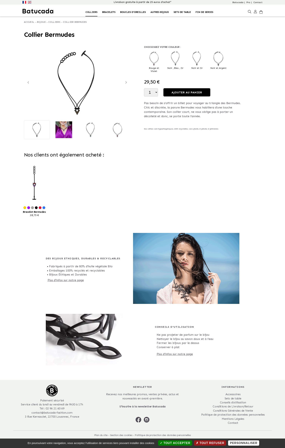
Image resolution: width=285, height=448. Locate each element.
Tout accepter (175, 443)
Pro (248, 2)
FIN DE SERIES (204, 12)
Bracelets (108, 12)
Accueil (29, 22)
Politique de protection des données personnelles (233, 414)
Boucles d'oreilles (133, 12)
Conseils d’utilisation (233, 402)
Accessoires (232, 394)
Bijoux (41, 22)
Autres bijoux (159, 12)
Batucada (237, 2)
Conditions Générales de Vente (233, 410)
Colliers (91, 12)
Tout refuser (210, 443)
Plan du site (101, 435)
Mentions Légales (233, 419)
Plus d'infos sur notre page (66, 280)
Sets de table (182, 12)
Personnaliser (243, 443)
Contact (257, 2)
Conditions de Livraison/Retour (233, 406)
